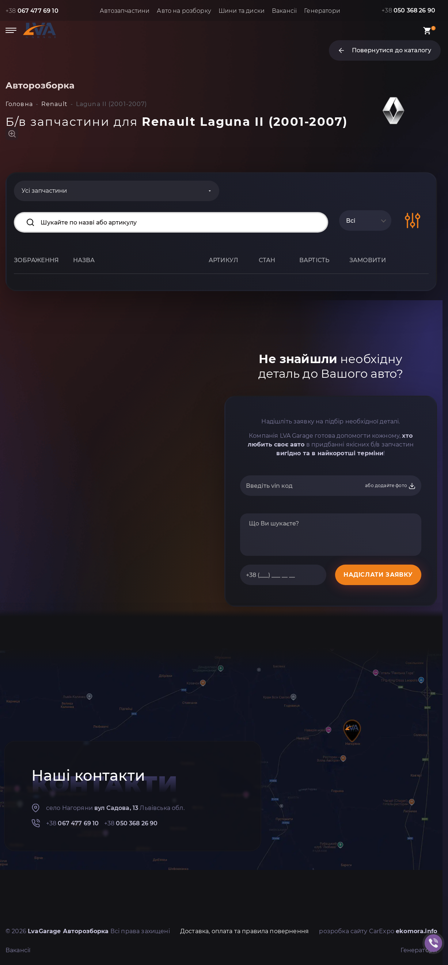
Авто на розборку (184, 10)
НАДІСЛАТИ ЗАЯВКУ (378, 574)
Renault (54, 104)
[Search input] (171, 222)
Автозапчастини (124, 10)
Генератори (322, 10)
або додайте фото (390, 486)
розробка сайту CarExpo (378, 931)
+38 (31, 10)
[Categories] (116, 191)
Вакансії (284, 10)
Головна (19, 104)
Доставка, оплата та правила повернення (244, 931)
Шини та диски (242, 10)
